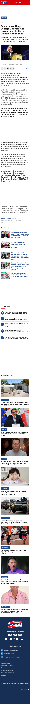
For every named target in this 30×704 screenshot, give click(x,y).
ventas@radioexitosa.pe (11, 650)
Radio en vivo (4, 675)
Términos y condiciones (7, 670)
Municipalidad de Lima (6, 220)
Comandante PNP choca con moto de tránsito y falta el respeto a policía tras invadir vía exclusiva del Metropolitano (14, 463)
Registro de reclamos (7, 665)
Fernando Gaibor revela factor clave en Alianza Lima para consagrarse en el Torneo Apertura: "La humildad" (14, 581)
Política (4, 17)
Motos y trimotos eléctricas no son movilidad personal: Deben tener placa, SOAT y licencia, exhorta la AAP (17, 332)
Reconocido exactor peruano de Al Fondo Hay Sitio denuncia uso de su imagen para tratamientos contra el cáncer (14, 611)
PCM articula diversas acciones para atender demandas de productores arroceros (19, 245)
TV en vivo (4, 668)
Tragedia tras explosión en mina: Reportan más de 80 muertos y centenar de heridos (16, 313)
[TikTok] (21, 635)
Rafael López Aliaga (18, 220)
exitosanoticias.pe (9, 653)
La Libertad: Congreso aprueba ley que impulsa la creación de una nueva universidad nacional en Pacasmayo (15, 404)
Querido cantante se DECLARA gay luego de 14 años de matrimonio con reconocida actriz (16, 325)
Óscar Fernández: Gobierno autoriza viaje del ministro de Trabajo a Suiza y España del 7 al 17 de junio (20, 235)
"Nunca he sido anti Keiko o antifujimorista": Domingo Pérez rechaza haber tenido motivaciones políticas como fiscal (20, 256)
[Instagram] (16, 635)
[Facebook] (9, 635)
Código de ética (5, 663)
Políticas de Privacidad (7, 673)
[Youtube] (14, 635)
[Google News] (19, 635)
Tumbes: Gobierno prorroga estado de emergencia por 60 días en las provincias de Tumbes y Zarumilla (14, 522)
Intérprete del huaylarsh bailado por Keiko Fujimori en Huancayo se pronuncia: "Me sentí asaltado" (14, 552)
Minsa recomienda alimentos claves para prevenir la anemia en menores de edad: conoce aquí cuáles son (13, 493)
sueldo (2, 222)
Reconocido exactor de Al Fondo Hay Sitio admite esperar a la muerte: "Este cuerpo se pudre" (16, 338)
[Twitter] (11, 635)
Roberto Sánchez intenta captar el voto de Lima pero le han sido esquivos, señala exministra (19, 275)
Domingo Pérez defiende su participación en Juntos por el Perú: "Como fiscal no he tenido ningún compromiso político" (20, 266)
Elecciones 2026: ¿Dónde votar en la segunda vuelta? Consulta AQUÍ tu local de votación (17, 318)
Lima (14, 218)
